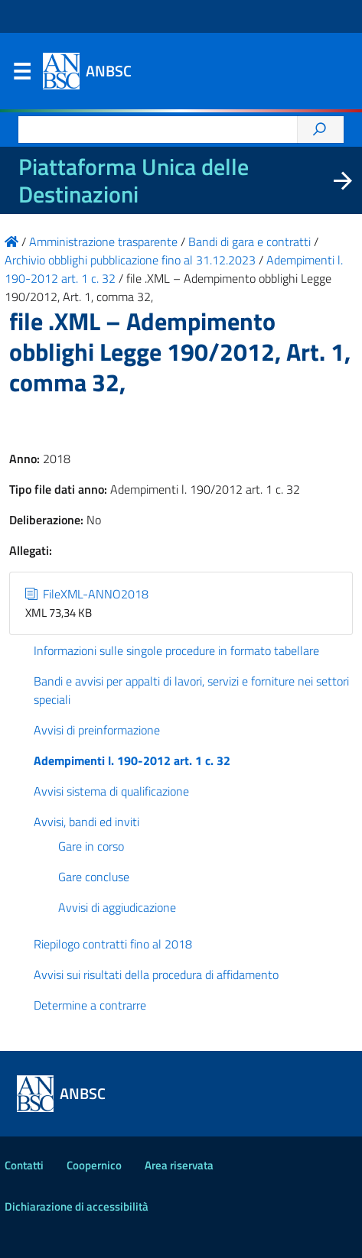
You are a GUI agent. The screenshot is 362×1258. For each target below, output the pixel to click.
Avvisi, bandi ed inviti (86, 821)
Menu (21, 75)
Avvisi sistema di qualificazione (111, 791)
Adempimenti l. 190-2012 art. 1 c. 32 (132, 760)
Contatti (24, 1165)
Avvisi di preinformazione (97, 730)
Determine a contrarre (90, 1005)
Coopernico (94, 1165)
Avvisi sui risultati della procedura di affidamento (156, 974)
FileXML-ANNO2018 (86, 594)
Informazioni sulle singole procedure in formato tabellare (176, 650)
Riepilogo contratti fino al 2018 (113, 944)
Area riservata (179, 1165)
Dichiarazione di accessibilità (76, 1206)
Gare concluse (93, 876)
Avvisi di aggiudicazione (117, 907)
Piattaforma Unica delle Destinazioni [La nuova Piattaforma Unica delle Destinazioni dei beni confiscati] (133, 180)
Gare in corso (91, 846)
